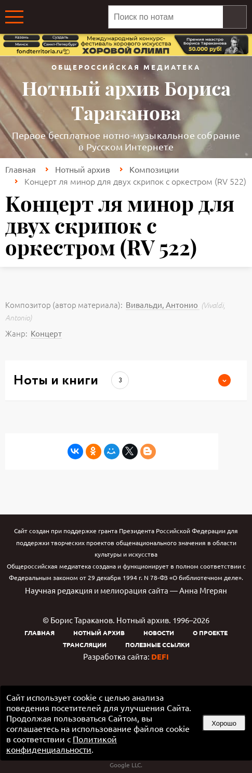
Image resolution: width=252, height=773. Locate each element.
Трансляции (85, 644)
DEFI (160, 656)
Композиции (154, 169)
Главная (20, 169)
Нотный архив (82, 169)
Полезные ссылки (157, 644)
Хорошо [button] (223, 723)
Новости (158, 632)
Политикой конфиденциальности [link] (61, 743)
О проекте (210, 632)
